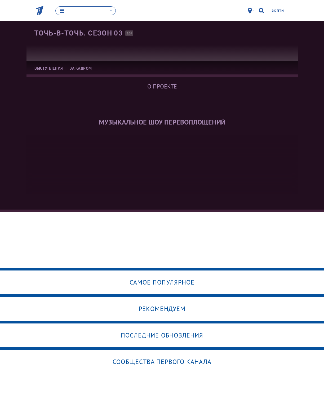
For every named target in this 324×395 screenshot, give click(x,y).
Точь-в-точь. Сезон (78, 33)
